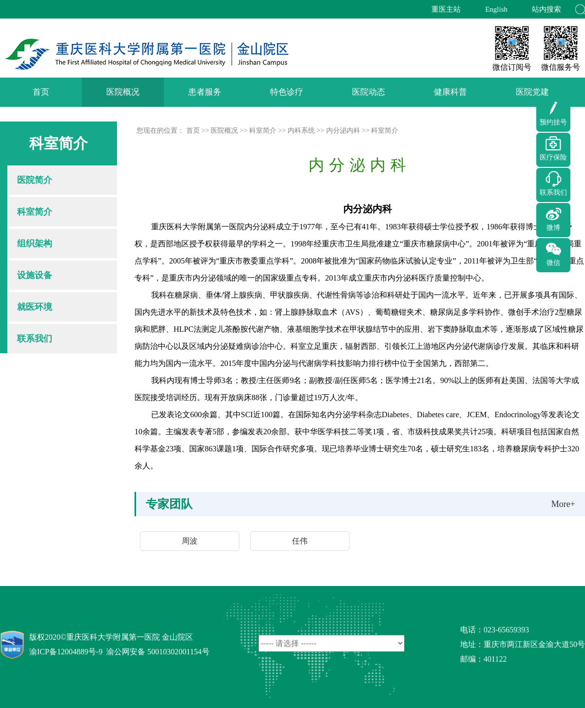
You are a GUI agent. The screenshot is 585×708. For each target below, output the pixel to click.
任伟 (300, 541)
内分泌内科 (343, 130)
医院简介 (34, 180)
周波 (189, 541)
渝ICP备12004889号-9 (65, 651)
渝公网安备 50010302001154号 (157, 651)
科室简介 (34, 212)
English (496, 9)
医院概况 (122, 92)
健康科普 (450, 92)
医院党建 (532, 92)
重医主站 (446, 9)
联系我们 (34, 339)
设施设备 (34, 275)
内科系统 (301, 130)
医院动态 (368, 92)
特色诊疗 (286, 92)
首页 (41, 92)
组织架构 (34, 243)
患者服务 (204, 92)
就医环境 (34, 307)
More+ (563, 504)
